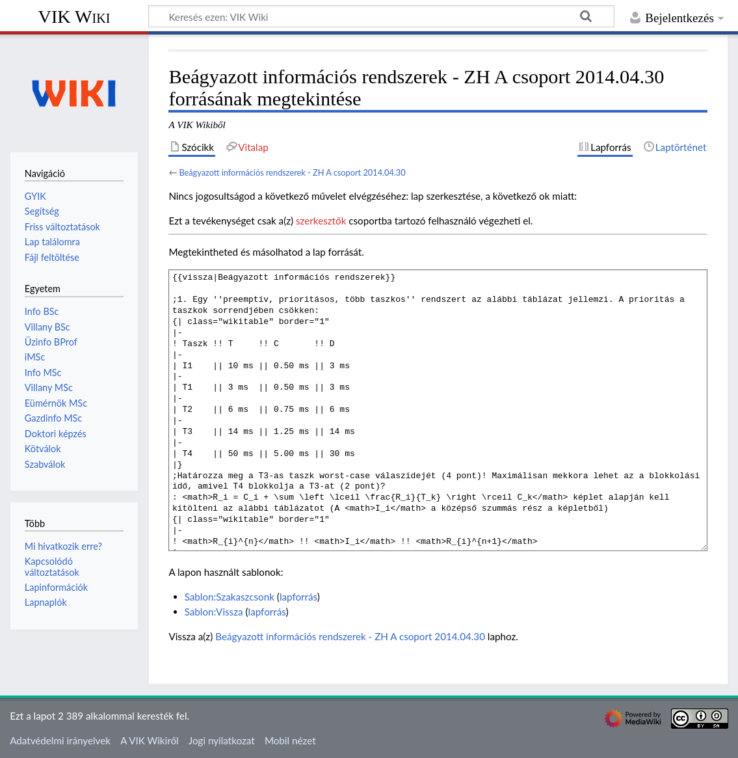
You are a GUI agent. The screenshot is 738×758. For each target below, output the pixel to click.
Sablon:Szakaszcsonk (229, 596)
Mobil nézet (290, 740)
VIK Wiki (74, 17)
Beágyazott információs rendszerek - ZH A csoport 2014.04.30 (292, 172)
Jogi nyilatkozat (222, 740)
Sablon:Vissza (214, 611)
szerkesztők (321, 220)
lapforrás (298, 596)
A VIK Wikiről (149, 740)
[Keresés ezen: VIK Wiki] (381, 16)
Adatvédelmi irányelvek (60, 740)
